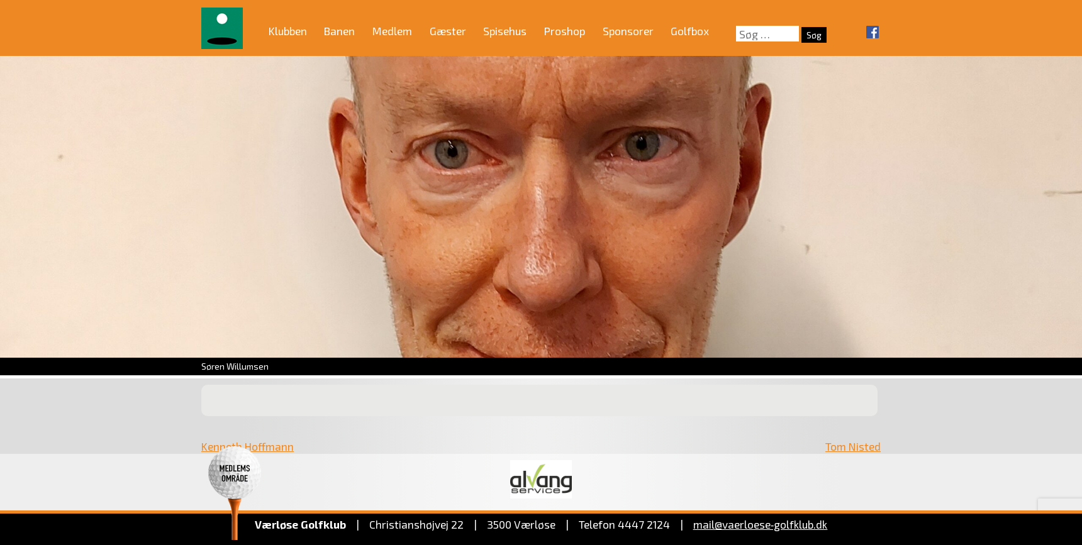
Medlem (392, 31)
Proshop (564, 31)
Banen (339, 31)
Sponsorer (628, 31)
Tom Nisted (853, 446)
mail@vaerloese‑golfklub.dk (760, 524)
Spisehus (505, 31)
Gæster (448, 31)
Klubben (288, 31)
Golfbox (690, 31)
